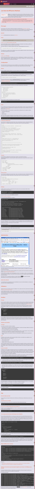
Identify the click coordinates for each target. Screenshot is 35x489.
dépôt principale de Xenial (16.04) (17, 20)
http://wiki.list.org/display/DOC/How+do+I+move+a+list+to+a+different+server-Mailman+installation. (16, 463)
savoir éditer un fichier (26, 28)
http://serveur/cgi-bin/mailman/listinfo (7, 289)
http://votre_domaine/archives (6, 81)
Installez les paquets (4, 42)
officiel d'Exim (8, 108)
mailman (8, 55)
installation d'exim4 (23, 40)
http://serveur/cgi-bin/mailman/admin (9, 271)
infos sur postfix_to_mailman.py (6, 196)
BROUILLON (32, 6)
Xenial (26, 6)
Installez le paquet (3, 55)
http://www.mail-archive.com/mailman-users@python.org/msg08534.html (12, 464)
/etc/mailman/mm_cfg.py (6, 229)
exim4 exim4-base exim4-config (11, 42)
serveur (29, 6)
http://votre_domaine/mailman (6, 80)
